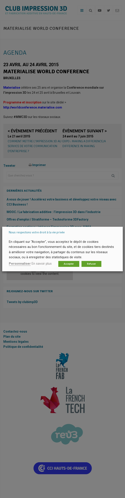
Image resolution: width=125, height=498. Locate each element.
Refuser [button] (91, 263)
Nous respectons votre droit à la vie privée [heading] (37, 232)
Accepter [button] (69, 263)
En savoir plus (42, 264)
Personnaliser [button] (20, 264)
